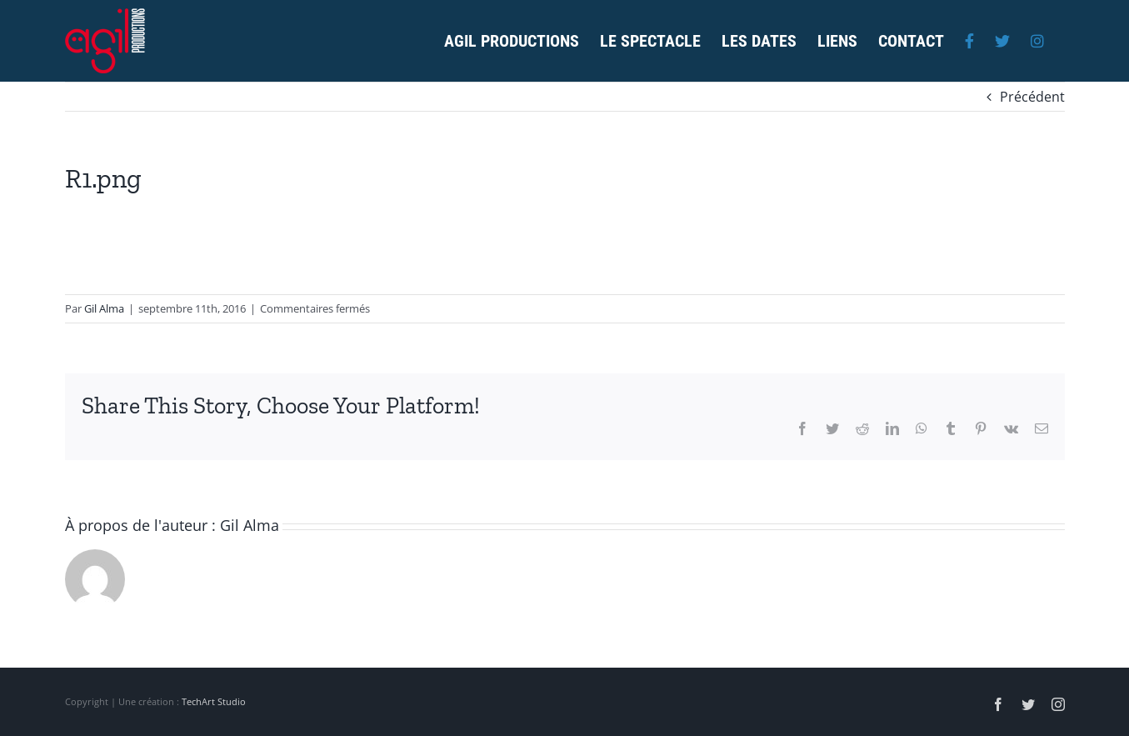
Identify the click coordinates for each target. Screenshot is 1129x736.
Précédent (1032, 97)
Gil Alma (104, 308)
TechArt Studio (214, 701)
